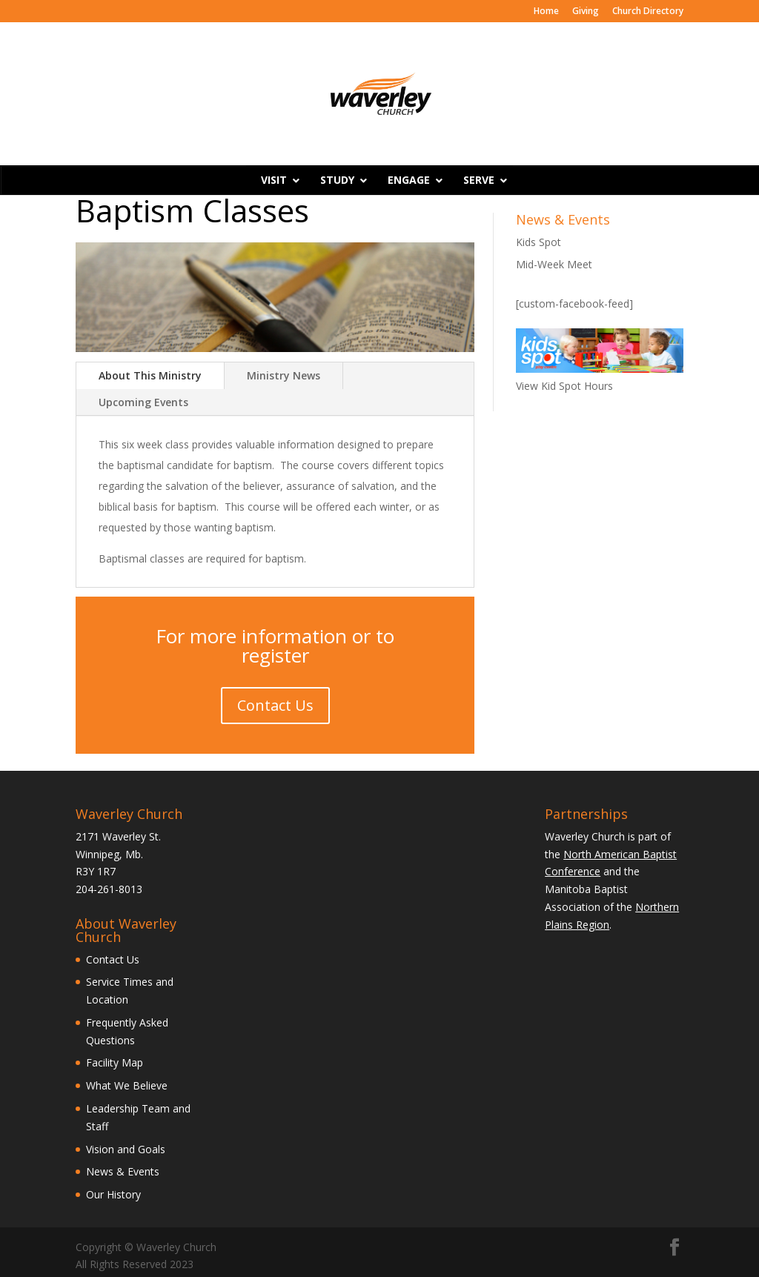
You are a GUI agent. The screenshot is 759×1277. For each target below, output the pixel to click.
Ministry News (283, 375)
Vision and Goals (125, 1149)
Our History (113, 1194)
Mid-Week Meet (554, 264)
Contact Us (275, 705)
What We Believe (127, 1085)
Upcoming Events (143, 402)
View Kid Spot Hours (564, 386)
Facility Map (114, 1062)
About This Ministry (150, 375)
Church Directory (647, 12)
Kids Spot (538, 242)
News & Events (122, 1171)
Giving (585, 12)
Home (546, 12)
